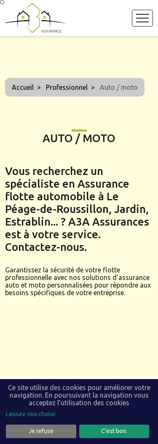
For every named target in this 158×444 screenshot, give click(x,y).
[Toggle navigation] (142, 18)
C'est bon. (114, 431)
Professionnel (67, 87)
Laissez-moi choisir (31, 414)
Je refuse (41, 431)
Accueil (23, 87)
